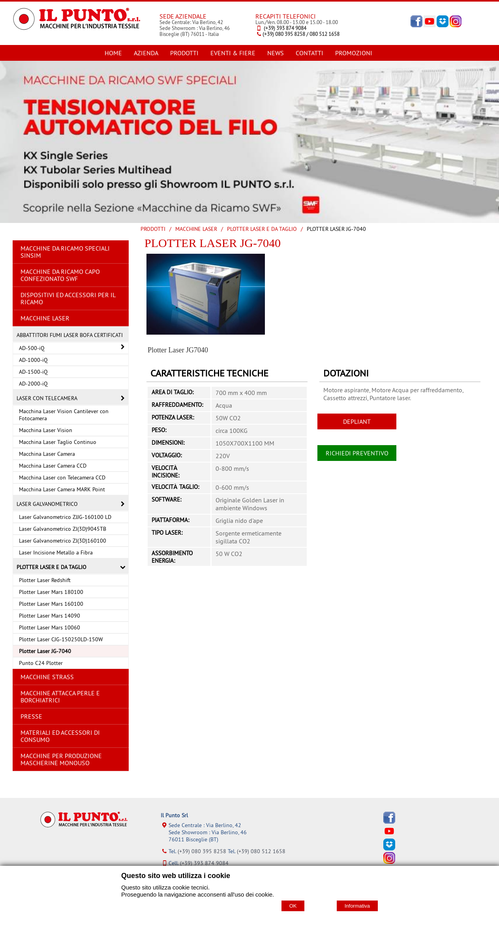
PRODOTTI (184, 53)
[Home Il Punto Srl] (76, 31)
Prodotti (153, 228)
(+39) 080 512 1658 (261, 851)
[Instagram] (389, 861)
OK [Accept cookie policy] (293, 906)
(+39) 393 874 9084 (204, 863)
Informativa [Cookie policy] (357, 906)
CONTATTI (309, 53)
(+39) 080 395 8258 (202, 851)
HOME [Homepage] (113, 53)
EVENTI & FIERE (232, 53)
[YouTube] (389, 835)
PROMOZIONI (353, 53)
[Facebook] (389, 821)
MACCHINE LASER (196, 228)
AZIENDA (146, 53)
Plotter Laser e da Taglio (262, 228)
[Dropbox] (389, 848)
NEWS (275, 53)
